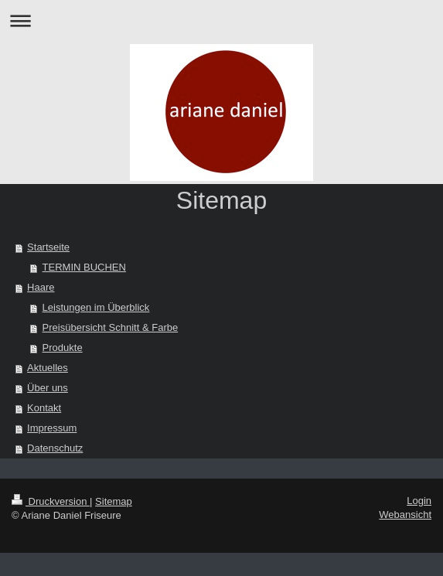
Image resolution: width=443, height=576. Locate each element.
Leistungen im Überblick (96, 307)
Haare (40, 287)
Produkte (63, 347)
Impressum (52, 428)
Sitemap (113, 501)
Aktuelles (47, 367)
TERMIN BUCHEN (84, 267)
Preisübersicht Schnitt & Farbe (111, 327)
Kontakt (44, 408)
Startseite (48, 247)
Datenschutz (55, 448)
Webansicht (405, 514)
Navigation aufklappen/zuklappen (221, 20)
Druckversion (51, 501)
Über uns (47, 388)
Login (419, 500)
